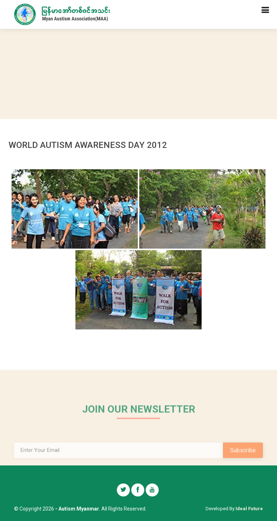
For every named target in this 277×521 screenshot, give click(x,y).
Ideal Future (249, 508)
